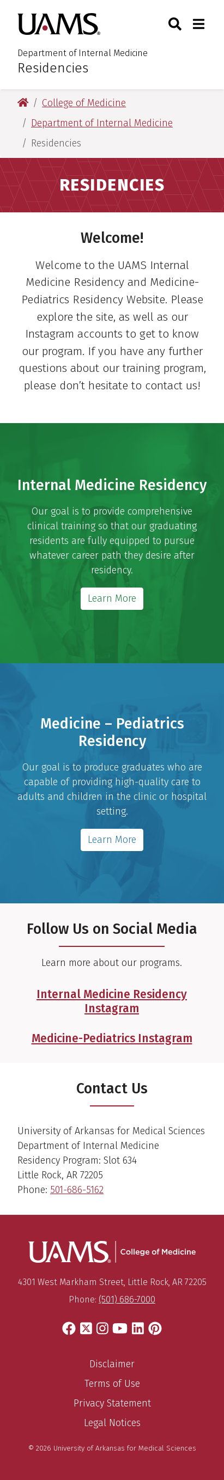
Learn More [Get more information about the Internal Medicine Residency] (112, 598)
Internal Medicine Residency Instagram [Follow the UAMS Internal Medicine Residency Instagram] (112, 1001)
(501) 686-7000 (127, 1299)
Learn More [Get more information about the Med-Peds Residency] (112, 840)
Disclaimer (112, 1364)
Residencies (52, 68)
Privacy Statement (112, 1403)
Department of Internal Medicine (82, 53)
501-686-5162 (77, 1190)
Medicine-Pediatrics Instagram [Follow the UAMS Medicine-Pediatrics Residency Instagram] (112, 1038)
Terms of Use (112, 1384)
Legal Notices (112, 1423)
